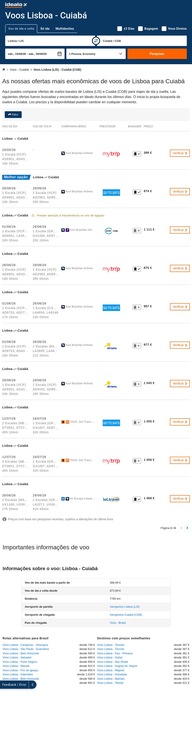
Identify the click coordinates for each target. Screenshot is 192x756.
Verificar (180, 153)
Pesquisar (157, 54)
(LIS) (125, 606)
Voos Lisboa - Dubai (109, 657)
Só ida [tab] (44, 28)
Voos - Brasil (118, 622)
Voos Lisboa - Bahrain (111, 678)
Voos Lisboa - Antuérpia (112, 674)
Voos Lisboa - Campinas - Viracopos (25, 644)
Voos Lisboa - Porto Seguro (20, 661)
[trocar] (96, 41)
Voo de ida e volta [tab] (21, 28)
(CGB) (126, 614)
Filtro (14, 114)
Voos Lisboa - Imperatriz (18, 674)
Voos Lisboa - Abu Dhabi (112, 661)
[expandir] (4, 684)
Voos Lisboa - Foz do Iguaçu (20, 670)
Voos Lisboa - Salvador (17, 657)
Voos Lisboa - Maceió (16, 666)
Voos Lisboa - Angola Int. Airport (117, 666)
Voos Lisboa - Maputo (110, 670)
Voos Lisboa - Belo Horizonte (21, 653)
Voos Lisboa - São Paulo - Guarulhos (26, 649)
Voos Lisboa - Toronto (110, 644)
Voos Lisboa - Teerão (110, 682)
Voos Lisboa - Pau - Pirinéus (115, 653)
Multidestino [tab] (65, 28)
